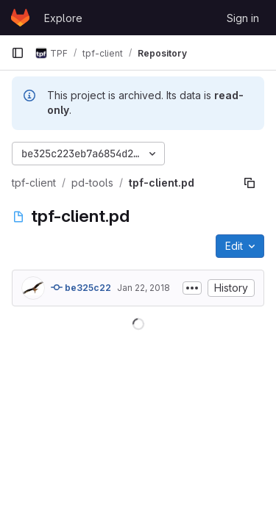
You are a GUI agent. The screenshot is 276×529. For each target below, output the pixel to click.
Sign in (243, 18)
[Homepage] (20, 17)
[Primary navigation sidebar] (17, 53)
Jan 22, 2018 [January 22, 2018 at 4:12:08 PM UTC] (143, 287)
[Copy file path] (249, 183)
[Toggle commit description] (192, 288)
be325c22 (81, 287)
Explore (63, 18)
